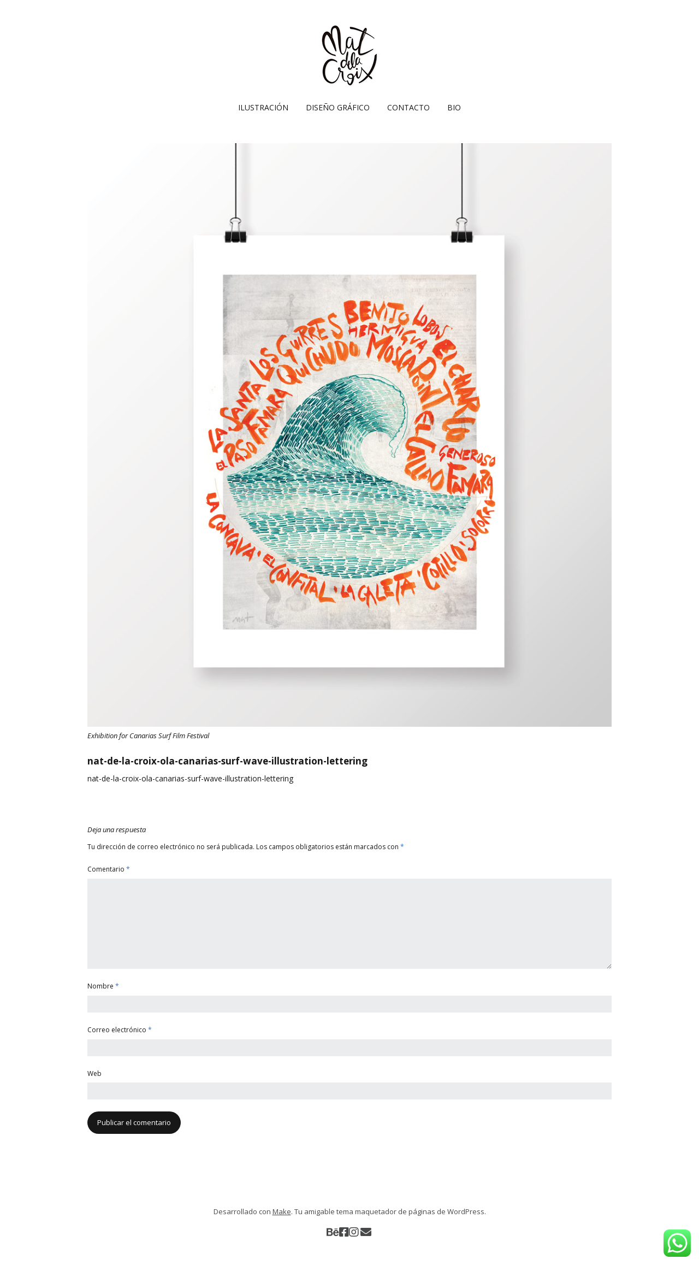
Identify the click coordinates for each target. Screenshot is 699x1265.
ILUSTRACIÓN (263, 107)
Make (282, 1211)
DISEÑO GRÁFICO (338, 107)
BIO (454, 107)
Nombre (103, 986)
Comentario (108, 869)
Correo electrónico (119, 1029)
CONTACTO (408, 107)
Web (94, 1073)
